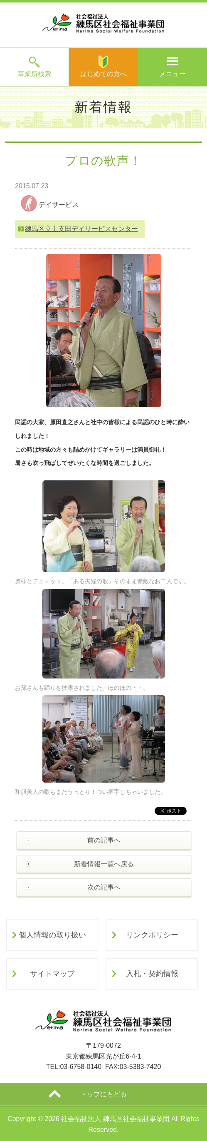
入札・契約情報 (152, 973)
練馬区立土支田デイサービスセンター (81, 228)
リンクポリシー (152, 935)
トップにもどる (103, 1094)
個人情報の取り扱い (52, 935)
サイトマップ (52, 973)
